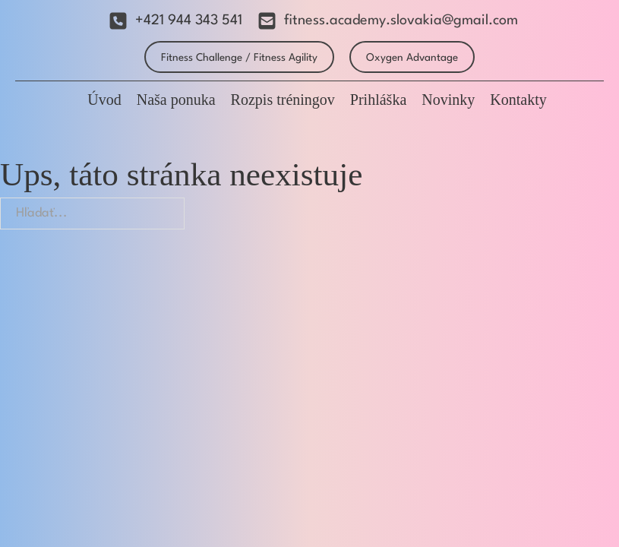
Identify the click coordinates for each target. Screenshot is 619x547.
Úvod (104, 99)
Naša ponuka (176, 99)
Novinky (448, 99)
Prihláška (378, 99)
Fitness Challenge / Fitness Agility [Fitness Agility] (239, 57)
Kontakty (518, 99)
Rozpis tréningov (283, 99)
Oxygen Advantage (412, 57)
